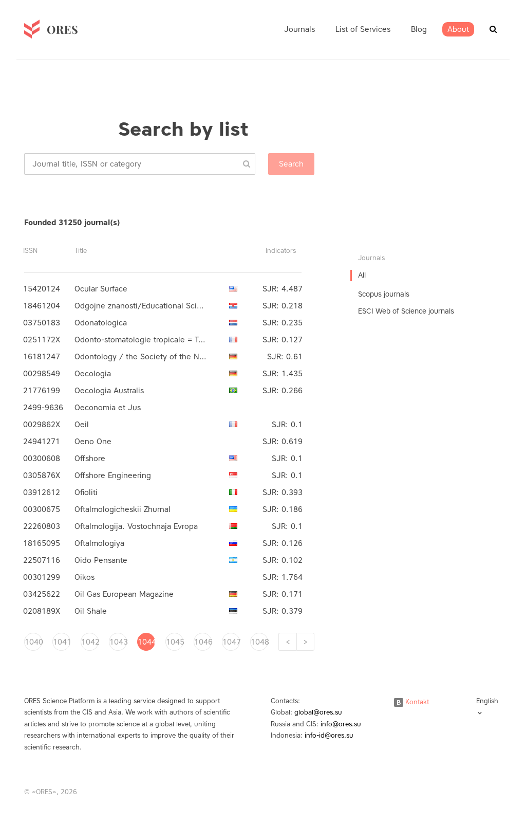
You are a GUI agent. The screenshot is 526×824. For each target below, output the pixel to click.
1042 (90, 642)
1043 (118, 642)
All (362, 275)
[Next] (305, 642)
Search (291, 164)
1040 (33, 642)
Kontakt (411, 702)
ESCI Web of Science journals (406, 311)
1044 (146, 642)
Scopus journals (383, 294)
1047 (231, 642)
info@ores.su (341, 724)
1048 (259, 642)
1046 (203, 642)
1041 (61, 642)
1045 (174, 642)
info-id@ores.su (329, 735)
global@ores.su (318, 712)
